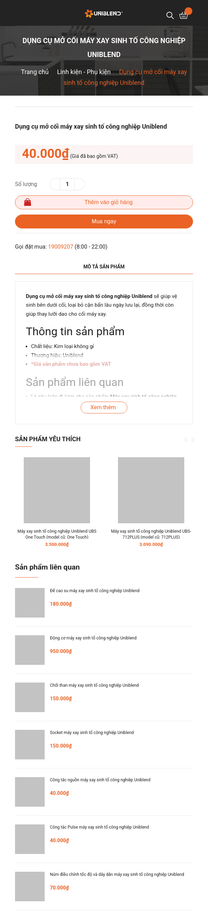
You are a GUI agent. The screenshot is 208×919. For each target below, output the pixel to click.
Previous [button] (186, 440)
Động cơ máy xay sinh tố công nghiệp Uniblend (93, 638)
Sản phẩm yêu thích (48, 439)
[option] (104, 106)
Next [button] (193, 440)
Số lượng (26, 184)
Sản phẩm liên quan (47, 567)
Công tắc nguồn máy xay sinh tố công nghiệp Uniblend (100, 779)
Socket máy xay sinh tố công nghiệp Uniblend (92, 732)
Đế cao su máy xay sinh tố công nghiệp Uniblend (95, 590)
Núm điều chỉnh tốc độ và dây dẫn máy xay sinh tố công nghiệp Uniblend (117, 874)
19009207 (60, 246)
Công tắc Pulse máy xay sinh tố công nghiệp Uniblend (99, 827)
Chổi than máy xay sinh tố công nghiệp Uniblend (94, 685)
